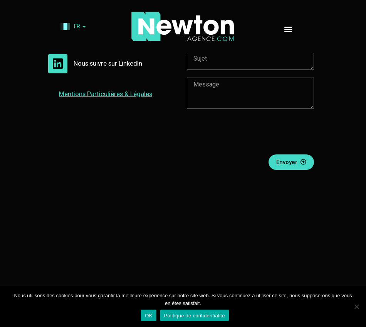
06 (78, 54)
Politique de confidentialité (194, 316)
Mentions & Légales (109, 116)
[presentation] (245, 154)
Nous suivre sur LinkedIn (111, 85)
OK (148, 316)
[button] (288, 29)
